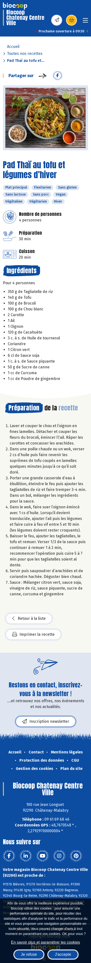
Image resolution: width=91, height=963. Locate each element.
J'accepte (63, 954)
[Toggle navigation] (85, 22)
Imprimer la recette (33, 634)
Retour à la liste (29, 618)
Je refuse (29, 954)
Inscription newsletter (45, 721)
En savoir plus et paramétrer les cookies (45, 942)
